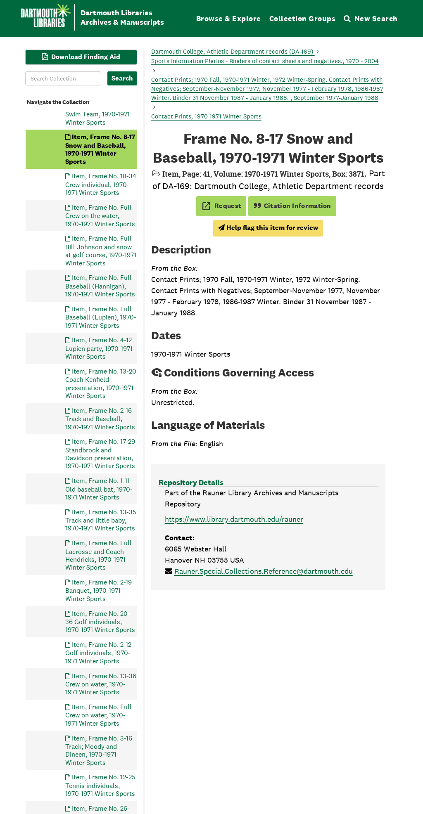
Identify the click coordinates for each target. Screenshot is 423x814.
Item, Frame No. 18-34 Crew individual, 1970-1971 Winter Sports (100, 184)
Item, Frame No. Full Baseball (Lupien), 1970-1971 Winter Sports (100, 316)
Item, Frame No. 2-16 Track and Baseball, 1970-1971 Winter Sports (100, 418)
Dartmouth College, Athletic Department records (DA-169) (233, 51)
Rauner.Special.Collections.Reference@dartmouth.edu (263, 571)
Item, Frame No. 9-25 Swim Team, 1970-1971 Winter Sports (99, 113)
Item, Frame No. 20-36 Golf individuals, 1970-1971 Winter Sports (100, 621)
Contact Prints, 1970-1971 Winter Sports (206, 116)
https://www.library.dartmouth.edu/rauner (234, 519)
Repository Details (191, 482)
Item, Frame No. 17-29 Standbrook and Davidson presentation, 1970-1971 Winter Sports (100, 453)
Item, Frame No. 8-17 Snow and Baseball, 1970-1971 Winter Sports (100, 149)
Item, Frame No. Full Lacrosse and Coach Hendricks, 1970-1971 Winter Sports (98, 555)
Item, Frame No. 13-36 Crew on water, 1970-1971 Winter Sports (100, 683)
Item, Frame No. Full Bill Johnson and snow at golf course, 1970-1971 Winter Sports (100, 250)
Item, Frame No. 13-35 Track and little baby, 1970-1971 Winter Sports (100, 519)
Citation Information (292, 205)
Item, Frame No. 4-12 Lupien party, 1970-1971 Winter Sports (99, 348)
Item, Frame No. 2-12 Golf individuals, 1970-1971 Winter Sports (98, 652)
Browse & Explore (228, 18)
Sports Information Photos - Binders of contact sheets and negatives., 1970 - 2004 (265, 61)
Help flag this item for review (268, 227)
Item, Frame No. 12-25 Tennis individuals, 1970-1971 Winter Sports (100, 785)
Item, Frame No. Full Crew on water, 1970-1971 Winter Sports (98, 715)
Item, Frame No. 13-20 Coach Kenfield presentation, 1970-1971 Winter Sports (100, 383)
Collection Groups (302, 18)
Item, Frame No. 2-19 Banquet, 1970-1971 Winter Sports (98, 590)
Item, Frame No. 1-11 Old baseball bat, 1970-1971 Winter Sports (99, 489)
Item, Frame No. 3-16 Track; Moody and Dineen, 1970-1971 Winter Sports (98, 750)
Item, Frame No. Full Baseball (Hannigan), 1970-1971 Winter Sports (100, 285)
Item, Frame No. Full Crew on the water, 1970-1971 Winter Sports (100, 215)
